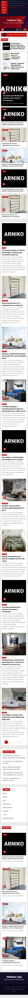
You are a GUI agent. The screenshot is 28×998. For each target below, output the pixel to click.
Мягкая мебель (7, 807)
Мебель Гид (14, 20)
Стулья (4, 660)
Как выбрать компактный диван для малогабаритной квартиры (13, 720)
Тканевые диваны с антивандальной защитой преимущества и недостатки (14, 412)
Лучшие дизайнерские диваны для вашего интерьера (13, 98)
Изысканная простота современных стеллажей (15, 56)
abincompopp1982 (18, 103)
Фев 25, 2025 (8, 103)
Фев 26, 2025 (7, 260)
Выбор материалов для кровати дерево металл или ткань (13, 562)
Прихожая (5, 131)
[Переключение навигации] (17, 29)
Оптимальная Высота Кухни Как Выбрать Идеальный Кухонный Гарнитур (18, 46)
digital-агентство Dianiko (17, 992)
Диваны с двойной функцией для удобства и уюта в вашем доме (17, 66)
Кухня (4, 109)
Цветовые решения (8, 821)
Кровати (4, 557)
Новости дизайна (7, 811)
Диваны (5, 75)
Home (14, 994)
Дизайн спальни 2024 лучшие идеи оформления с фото (13, 511)
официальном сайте (13, 8)
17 (17, 745)
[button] (20, 29)
